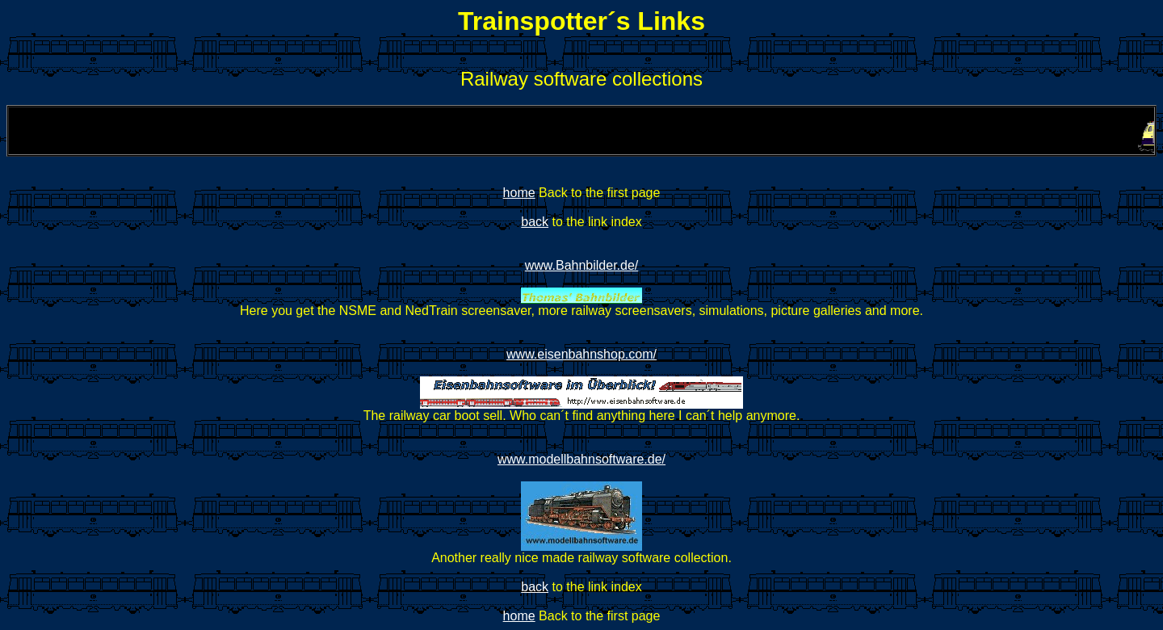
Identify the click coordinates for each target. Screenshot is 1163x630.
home (519, 193)
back (534, 222)
